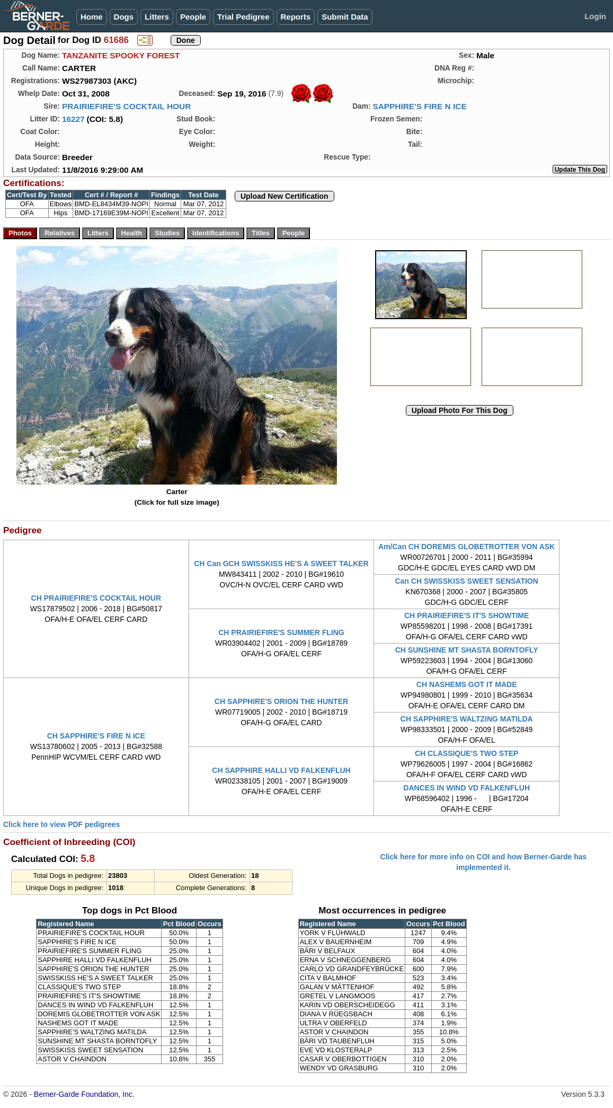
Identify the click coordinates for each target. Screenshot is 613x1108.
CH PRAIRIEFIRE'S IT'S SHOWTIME (466, 615)
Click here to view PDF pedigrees (61, 824)
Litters (157, 16)
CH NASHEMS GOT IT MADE (466, 684)
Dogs (124, 16)
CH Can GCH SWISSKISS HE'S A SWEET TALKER (281, 563)
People (193, 16)
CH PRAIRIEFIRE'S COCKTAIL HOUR (96, 598)
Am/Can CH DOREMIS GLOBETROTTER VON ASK (466, 546)
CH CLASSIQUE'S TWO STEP (466, 753)
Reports (296, 16)
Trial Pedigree (243, 16)
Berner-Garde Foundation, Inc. (84, 1094)
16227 (73, 119)
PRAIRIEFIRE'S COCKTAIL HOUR (126, 106)
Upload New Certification (284, 196)
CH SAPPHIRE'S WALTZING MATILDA (467, 719)
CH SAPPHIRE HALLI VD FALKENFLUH (281, 770)
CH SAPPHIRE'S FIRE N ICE (96, 736)
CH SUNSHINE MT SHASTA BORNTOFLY (466, 650)
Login (595, 16)
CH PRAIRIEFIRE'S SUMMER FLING (281, 632)
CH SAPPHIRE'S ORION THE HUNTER (281, 701)
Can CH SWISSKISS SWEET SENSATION (466, 581)
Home (92, 16)
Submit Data (345, 16)
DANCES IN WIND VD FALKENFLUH (466, 788)
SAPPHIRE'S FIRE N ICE (419, 106)
